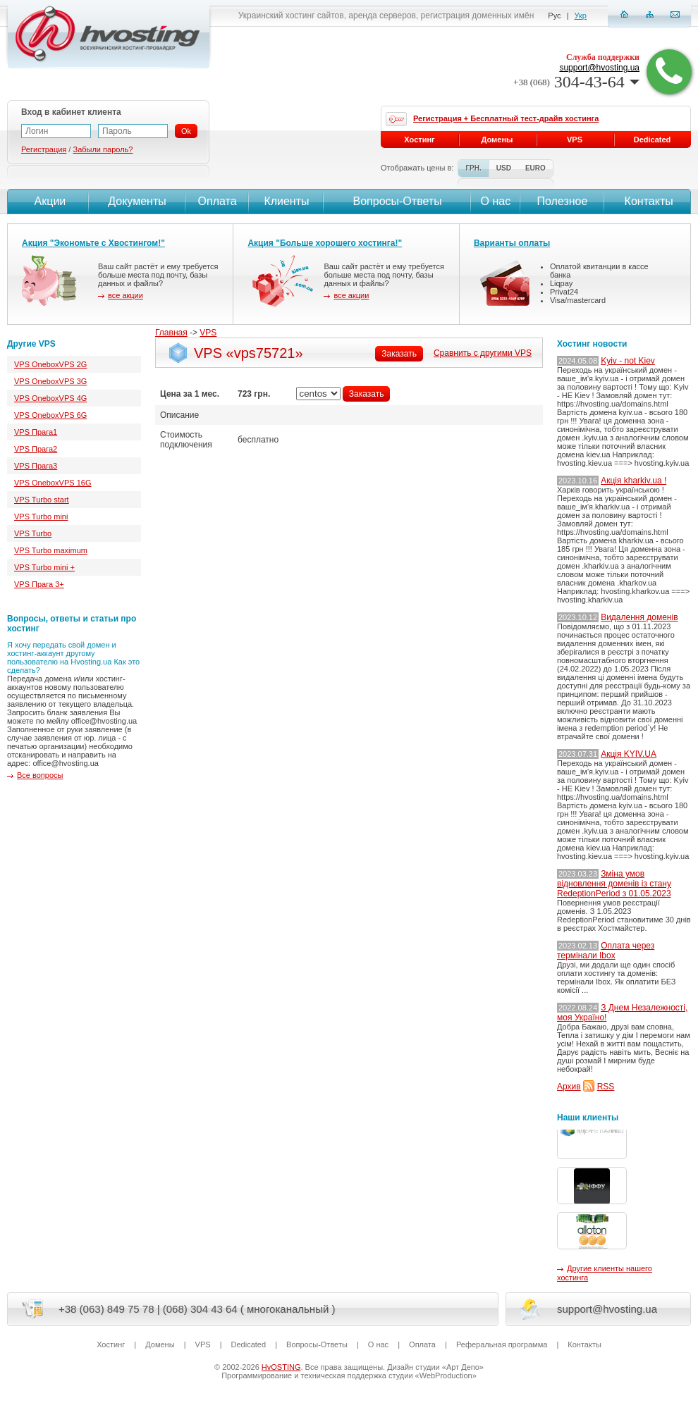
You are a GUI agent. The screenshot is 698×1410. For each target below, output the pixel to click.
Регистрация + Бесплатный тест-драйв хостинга (506, 118)
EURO (535, 168)
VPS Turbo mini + (44, 567)
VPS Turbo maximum (50, 550)
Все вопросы (40, 775)
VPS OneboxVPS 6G (50, 415)
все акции (125, 295)
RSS (606, 1086)
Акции (48, 201)
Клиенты (286, 201)
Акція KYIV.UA (628, 754)
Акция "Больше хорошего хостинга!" (324, 243)
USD (503, 168)
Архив (569, 1086)
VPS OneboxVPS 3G (50, 381)
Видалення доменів (639, 617)
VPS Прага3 (35, 466)
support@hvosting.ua (599, 68)
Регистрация (43, 149)
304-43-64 (576, 82)
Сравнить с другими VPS (483, 353)
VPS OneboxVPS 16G (52, 482)
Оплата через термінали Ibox (605, 950)
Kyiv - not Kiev (628, 361)
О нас (496, 201)
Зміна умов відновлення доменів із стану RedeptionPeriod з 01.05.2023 (614, 883)
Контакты (647, 201)
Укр (581, 15)
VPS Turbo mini (41, 516)
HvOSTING (281, 1367)
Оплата (217, 201)
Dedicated (652, 139)
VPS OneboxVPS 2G (50, 364)
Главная (171, 333)
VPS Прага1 (35, 432)
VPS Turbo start (41, 499)
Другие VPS (31, 344)
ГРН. (473, 168)
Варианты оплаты (512, 243)
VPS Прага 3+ (39, 584)
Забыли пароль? (103, 149)
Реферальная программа (501, 1344)
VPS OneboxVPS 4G (50, 398)
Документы (137, 201)
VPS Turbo (32, 533)
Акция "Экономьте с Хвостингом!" (93, 243)
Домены (497, 139)
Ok (186, 131)
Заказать (399, 354)
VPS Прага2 (35, 449)
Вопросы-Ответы (397, 201)
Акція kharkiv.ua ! (633, 481)
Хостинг (419, 139)
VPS (208, 333)
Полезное (562, 201)
